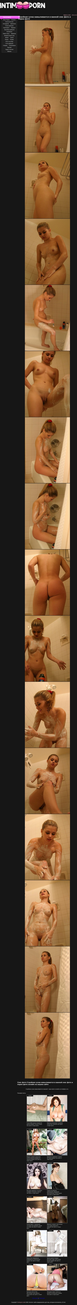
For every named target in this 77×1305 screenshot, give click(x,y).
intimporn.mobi (21, 1302)
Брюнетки (13, 23)
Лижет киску (6, 33)
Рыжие (12, 39)
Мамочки (13, 33)
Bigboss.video (67, 15)
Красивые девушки (9, 29)
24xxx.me (74, 15)
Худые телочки (9, 49)
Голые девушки (9, 25)
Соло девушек (9, 43)
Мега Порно (6, 19)
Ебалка (9, 51)
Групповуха (6, 27)
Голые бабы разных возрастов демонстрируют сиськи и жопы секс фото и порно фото (34, 1124)
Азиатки (13, 19)
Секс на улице (9, 41)
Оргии (11, 37)
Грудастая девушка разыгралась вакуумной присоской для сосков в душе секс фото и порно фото (54, 1192)
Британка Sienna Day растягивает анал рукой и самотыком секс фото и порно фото (34, 1293)
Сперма (5, 45)
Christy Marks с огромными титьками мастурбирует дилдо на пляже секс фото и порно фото (34, 1226)
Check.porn (42, 1298)
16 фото (30, 1129)
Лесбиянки (9, 31)
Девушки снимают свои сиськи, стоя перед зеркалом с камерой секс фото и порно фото (55, 1226)
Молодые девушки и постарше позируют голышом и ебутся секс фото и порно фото (34, 1192)
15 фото (30, 1095)
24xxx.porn (35, 1298)
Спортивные (12, 45)
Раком (6, 39)
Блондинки (6, 23)
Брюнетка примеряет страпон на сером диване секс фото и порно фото (54, 1158)
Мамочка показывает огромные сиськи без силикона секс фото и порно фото (55, 1124)
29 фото (30, 1163)
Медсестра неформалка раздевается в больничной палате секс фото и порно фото (33, 1260)
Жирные (13, 27)
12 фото (50, 1095)
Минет (7, 37)
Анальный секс (9, 21)
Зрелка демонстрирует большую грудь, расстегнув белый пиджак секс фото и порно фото (54, 1260)
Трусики (9, 47)
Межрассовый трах (9, 35)
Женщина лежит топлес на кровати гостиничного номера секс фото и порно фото (54, 1293)
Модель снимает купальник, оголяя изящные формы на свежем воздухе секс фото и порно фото (34, 1158)
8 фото (50, 1264)
